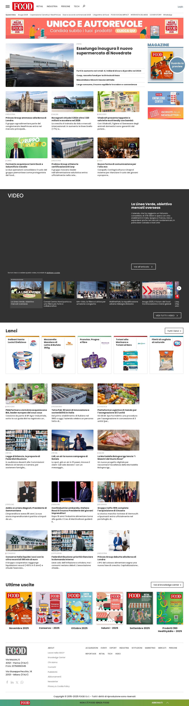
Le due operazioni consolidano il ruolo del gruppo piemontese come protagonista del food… (26, 173)
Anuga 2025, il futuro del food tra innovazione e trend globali (156, 302)
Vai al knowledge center (167, 585)
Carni (8, 160)
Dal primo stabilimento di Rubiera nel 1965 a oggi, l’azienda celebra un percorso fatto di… (72, 418)
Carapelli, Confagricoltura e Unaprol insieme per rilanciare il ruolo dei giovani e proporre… (118, 173)
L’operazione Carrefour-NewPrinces (45, 15)
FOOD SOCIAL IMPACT (120, 15)
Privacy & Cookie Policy (59, 686)
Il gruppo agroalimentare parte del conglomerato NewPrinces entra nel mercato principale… (24, 126)
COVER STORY (155, 15)
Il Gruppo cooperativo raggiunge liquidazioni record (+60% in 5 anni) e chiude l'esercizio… (24, 565)
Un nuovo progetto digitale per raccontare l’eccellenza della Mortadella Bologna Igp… (118, 465)
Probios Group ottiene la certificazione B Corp (65, 165)
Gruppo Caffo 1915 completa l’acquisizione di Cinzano (113, 509)
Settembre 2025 (140, 628)
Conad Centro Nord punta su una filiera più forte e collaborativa (58, 303)
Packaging (57, 406)
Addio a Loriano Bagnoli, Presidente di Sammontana (26, 509)
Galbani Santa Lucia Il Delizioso (17, 341)
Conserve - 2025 (49, 628)
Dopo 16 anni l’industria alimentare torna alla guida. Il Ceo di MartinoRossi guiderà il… (72, 519)
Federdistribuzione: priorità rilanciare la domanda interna (72, 558)
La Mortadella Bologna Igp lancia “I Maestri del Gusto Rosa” (116, 457)
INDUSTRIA (52, 6)
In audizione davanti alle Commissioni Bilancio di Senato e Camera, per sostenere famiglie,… (25, 465)
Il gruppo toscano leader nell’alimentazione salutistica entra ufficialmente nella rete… (69, 173)
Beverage (102, 504)
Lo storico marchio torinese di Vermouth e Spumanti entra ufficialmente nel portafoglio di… (118, 516)
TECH (76, 6)
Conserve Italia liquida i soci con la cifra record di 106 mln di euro (25, 558)
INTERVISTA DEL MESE (139, 15)
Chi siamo (52, 662)
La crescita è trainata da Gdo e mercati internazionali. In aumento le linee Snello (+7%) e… (72, 126)
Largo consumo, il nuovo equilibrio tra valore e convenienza (107, 84)
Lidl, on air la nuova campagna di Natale (70, 457)
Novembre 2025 (19, 628)
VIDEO (118, 653)
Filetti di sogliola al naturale (161, 341)
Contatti (52, 667)
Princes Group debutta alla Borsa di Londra (117, 558)
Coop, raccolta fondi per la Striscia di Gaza (98, 75)
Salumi (55, 114)
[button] (7, 6)
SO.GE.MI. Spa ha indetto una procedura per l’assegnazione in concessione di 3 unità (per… (117, 418)
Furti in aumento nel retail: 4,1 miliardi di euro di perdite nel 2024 (109, 71)
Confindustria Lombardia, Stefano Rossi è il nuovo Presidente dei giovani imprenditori (72, 511)
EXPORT (113, 648)
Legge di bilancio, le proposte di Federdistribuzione (23, 457)
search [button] (83, 6)
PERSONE (65, 6)
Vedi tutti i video (167, 315)
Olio (100, 160)
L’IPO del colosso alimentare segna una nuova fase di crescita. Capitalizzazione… (118, 564)
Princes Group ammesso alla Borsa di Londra (26, 119)
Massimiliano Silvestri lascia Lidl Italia (95, 80)
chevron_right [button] (179, 288)
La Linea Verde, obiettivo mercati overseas (22, 302)
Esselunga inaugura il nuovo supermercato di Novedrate (105, 51)
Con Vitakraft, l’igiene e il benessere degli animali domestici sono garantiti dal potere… (118, 126)
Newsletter (53, 681)
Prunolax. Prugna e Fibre (89, 341)
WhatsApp (167, 15)
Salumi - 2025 (109, 628)
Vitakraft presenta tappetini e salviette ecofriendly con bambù (115, 119)
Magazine (158, 45)
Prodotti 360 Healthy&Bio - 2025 (170, 629)
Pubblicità (52, 672)
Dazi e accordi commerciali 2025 (77, 15)
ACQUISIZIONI (92, 648)
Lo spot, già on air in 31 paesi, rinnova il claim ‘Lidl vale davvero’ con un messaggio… (71, 465)
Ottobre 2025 (79, 628)
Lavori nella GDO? (56, 652)
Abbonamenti (54, 676)
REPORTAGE (91, 653)
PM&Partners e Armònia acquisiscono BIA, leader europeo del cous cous (26, 411)
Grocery (102, 114)
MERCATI (162, 648)
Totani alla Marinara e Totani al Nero (124, 342)
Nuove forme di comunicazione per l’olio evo (117, 165)
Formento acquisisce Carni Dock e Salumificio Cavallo (24, 165)
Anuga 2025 (23, 15)
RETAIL (39, 6)
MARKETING (150, 648)
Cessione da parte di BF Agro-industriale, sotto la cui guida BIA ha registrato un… (26, 417)
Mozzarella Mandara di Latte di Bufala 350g (52, 343)
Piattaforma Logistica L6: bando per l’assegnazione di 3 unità (117, 411)
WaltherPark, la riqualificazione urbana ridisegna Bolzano (123, 302)
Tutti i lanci (174, 331)
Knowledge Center (56, 657)
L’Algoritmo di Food (101, 15)
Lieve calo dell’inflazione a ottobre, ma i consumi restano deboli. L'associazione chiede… (71, 565)
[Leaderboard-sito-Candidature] (94, 28)
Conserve (10, 553)
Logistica (102, 406)
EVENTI (104, 648)
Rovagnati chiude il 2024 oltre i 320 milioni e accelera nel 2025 (70, 119)
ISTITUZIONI (57, 553)
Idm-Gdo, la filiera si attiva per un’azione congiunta (91, 302)
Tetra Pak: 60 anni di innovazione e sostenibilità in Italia (70, 411)
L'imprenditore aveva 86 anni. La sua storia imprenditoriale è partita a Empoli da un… (26, 516)
